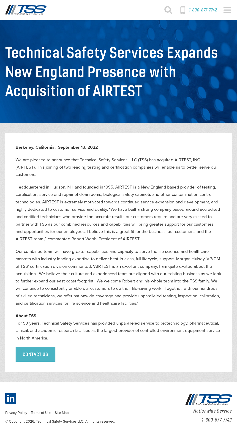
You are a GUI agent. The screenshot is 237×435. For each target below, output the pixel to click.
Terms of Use (41, 412)
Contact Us (35, 354)
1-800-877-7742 (203, 10)
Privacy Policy (16, 412)
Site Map (62, 412)
